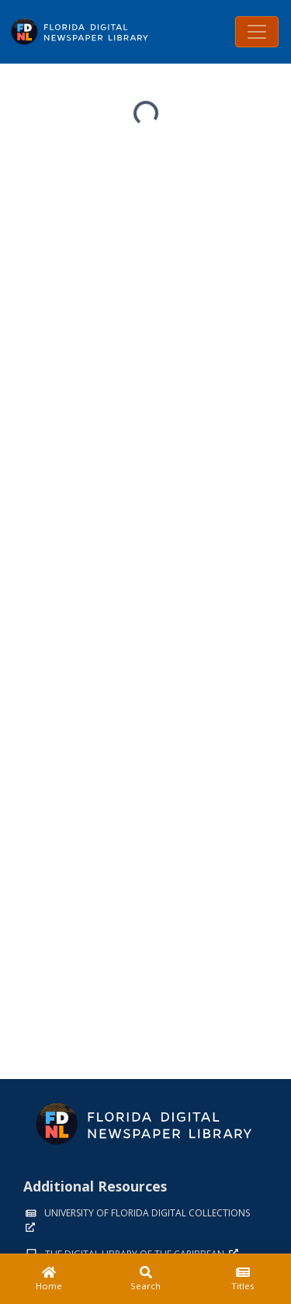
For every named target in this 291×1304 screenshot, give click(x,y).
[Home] (48, 1279)
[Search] (145, 1279)
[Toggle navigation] (257, 31)
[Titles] (242, 1279)
